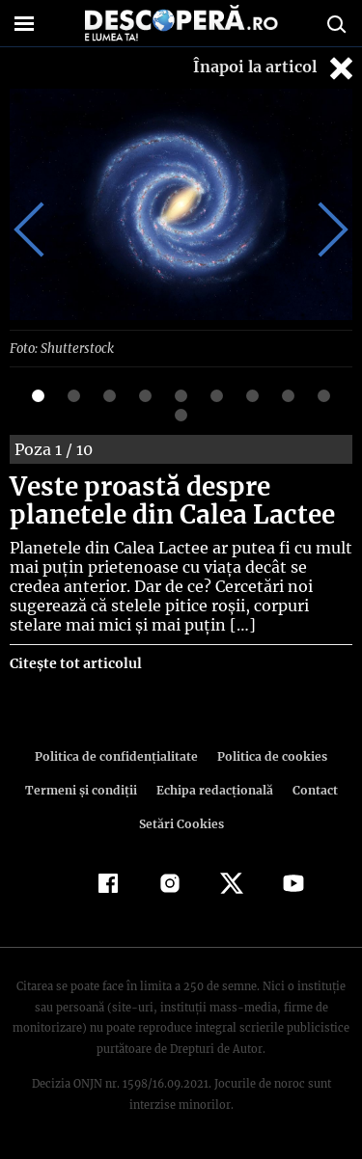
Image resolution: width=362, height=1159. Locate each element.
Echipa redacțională (213, 789)
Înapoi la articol (275, 68)
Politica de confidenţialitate (120, 755)
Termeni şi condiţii (83, 789)
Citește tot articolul (75, 662)
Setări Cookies (181, 823)
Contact (312, 789)
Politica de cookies (269, 755)
